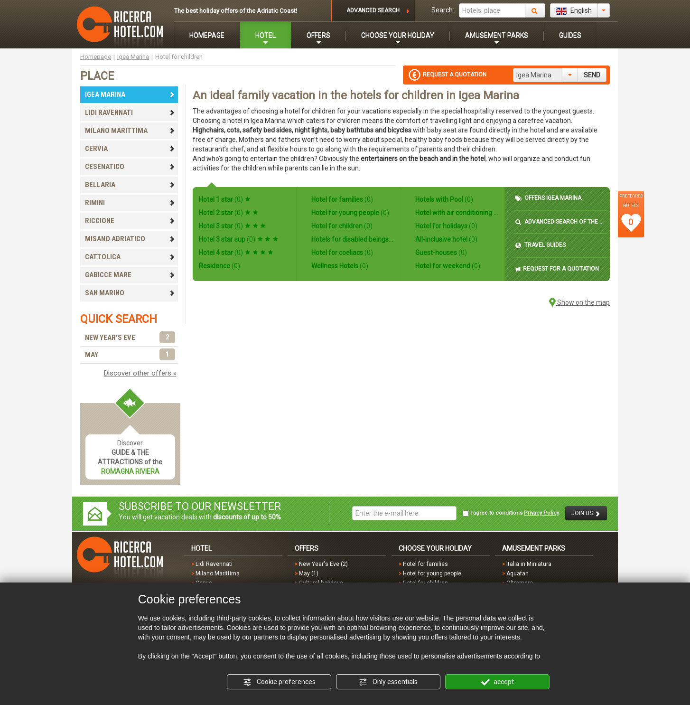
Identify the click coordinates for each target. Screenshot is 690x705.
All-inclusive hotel (445, 239)
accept (497, 682)
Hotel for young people (349, 212)
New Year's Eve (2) (323, 564)
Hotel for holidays (445, 226)
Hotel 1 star (225, 199)
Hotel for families (341, 199)
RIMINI (130, 202)
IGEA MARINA (130, 94)
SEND (592, 75)
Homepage (95, 56)
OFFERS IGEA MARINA (548, 198)
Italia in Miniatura (528, 564)
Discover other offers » (140, 373)
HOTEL (265, 35)
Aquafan (517, 573)
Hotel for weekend (447, 266)
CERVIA (130, 148)
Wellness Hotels (339, 266)
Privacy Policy (541, 513)
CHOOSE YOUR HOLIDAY (397, 35)
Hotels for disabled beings (352, 239)
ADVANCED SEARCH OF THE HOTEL (560, 222)
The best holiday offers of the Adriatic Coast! (235, 10)
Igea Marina (133, 56)
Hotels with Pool (443, 199)
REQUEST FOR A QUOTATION (557, 269)
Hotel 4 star (236, 252)
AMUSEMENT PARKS (496, 35)
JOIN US (586, 513)
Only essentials (388, 682)
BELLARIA (130, 184)
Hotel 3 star (232, 226)
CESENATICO (130, 166)
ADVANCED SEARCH (373, 10)
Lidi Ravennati (214, 564)
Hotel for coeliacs (341, 252)
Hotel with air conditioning (456, 212)
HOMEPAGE (206, 35)
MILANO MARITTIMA (130, 130)
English (574, 11)
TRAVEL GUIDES (540, 245)
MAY (130, 354)
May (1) (308, 573)
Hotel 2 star (228, 212)
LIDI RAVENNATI (130, 112)
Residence (219, 266)
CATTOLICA (130, 257)
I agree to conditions (511, 513)
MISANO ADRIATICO (130, 239)
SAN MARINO (130, 293)
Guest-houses (440, 252)
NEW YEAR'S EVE (130, 337)
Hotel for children (341, 226)
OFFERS (318, 35)
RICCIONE (130, 220)
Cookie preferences (279, 682)
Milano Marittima (218, 573)
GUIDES (570, 35)
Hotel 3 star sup (238, 239)
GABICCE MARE (130, 275)
